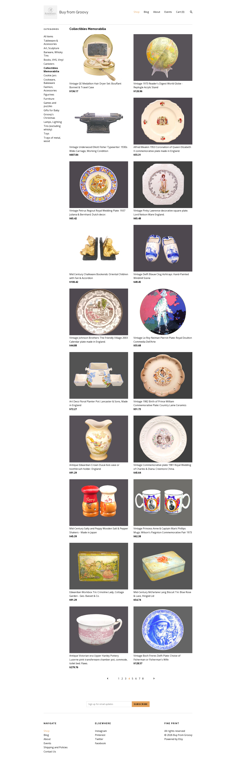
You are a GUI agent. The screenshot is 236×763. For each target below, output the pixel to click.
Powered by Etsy (173, 739)
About (156, 12)
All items (48, 36)
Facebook (100, 743)
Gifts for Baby (51, 110)
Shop (137, 12)
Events (168, 12)
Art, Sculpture (51, 48)
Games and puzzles (50, 104)
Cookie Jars (50, 75)
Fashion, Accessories (50, 88)
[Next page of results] (154, 678)
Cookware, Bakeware (50, 81)
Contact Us (50, 751)
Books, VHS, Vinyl (53, 59)
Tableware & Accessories (51, 42)
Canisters (49, 63)
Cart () (180, 12)
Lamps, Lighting (53, 122)
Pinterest (100, 735)
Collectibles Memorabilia (51, 69)
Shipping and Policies (56, 747)
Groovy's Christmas (49, 116)
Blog (146, 12)
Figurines (49, 94)
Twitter (99, 739)
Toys (46, 133)
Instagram (101, 731)
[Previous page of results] (108, 678)
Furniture (49, 98)
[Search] (191, 12)
